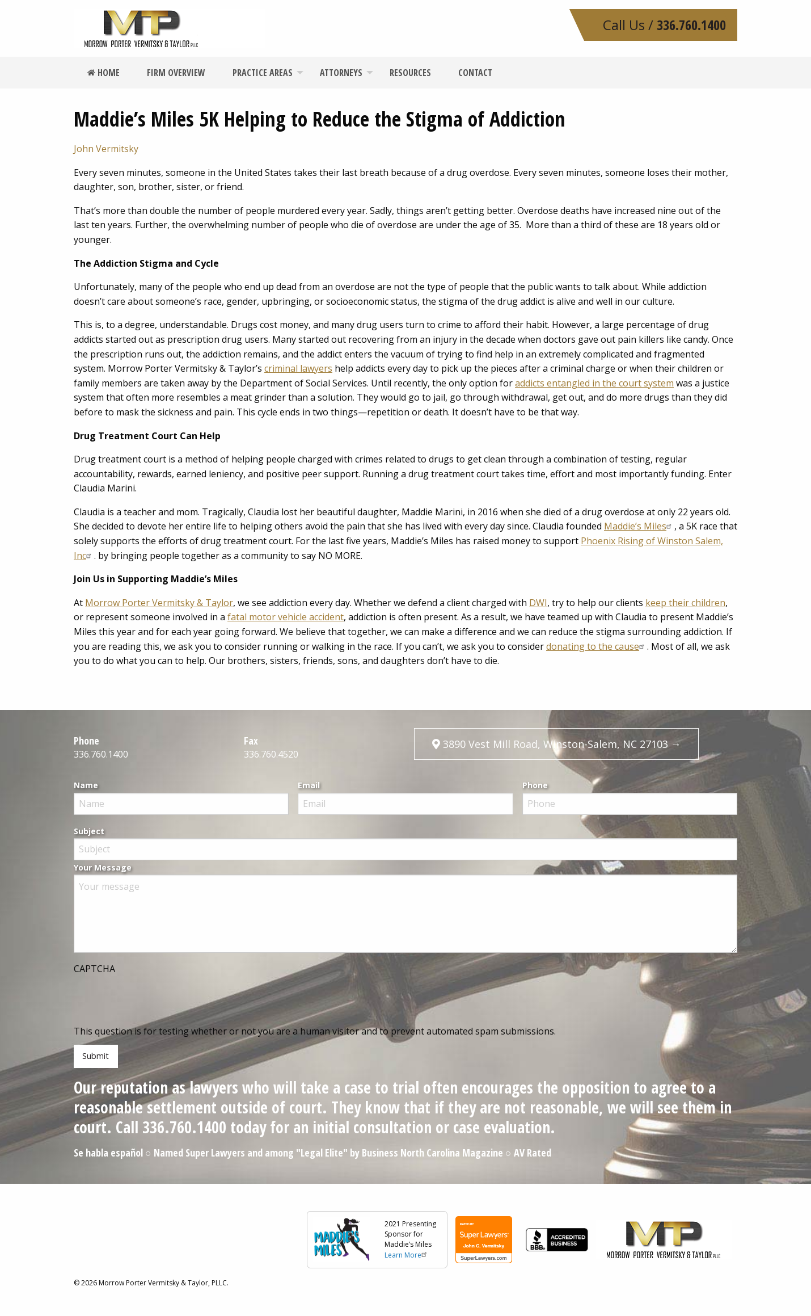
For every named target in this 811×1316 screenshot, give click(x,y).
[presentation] (160, 1002)
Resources (410, 72)
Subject (89, 831)
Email (309, 785)
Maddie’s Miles (639, 526)
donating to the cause (596, 646)
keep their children (685, 602)
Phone (535, 785)
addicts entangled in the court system (594, 383)
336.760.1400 (691, 24)
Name (86, 785)
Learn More (407, 1255)
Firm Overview (176, 72)
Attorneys (341, 72)
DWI (538, 602)
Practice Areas (263, 72)
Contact (475, 72)
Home (103, 72)
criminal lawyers (298, 368)
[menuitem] (103, 73)
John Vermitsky (106, 148)
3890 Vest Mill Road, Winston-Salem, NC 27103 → (556, 744)
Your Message (103, 867)
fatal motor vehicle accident (285, 617)
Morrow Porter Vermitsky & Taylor (159, 602)
